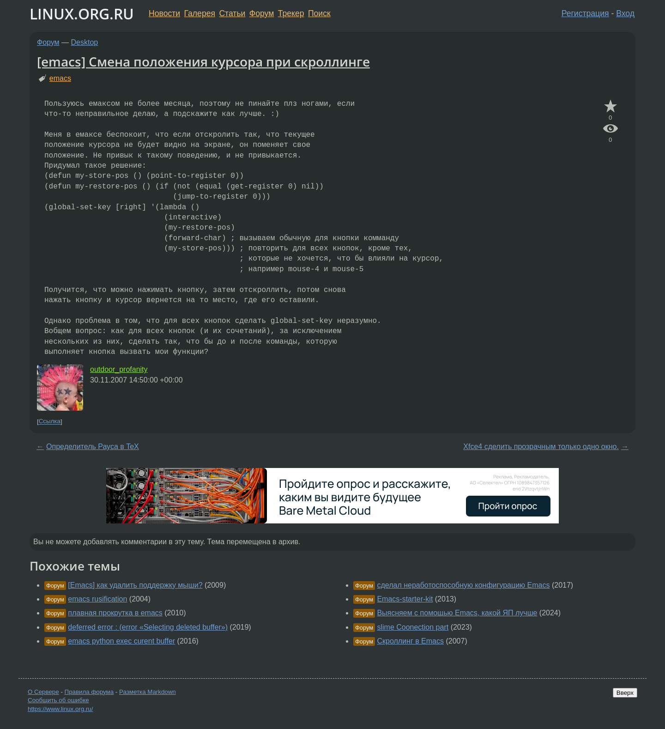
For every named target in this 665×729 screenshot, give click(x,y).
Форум (261, 13)
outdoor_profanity (119, 369)
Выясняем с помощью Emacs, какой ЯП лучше (457, 613)
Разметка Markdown (147, 691)
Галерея (199, 13)
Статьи (232, 13)
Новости (164, 13)
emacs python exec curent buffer (121, 641)
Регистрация (585, 13)
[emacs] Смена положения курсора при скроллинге (203, 61)
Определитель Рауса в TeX (92, 446)
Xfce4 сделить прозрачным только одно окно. (541, 446)
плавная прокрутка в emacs (115, 613)
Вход (625, 13)
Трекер (291, 13)
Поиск (319, 13)
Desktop (84, 42)
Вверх (625, 692)
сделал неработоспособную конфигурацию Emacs (463, 585)
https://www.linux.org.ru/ (60, 708)
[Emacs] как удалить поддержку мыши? (135, 585)
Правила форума (89, 691)
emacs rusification (97, 599)
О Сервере (43, 691)
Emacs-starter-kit (405, 599)
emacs (60, 78)
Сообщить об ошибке (58, 700)
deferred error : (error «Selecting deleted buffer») (148, 627)
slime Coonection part (412, 627)
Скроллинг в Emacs (410, 641)
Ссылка (49, 421)
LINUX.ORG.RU (82, 14)
